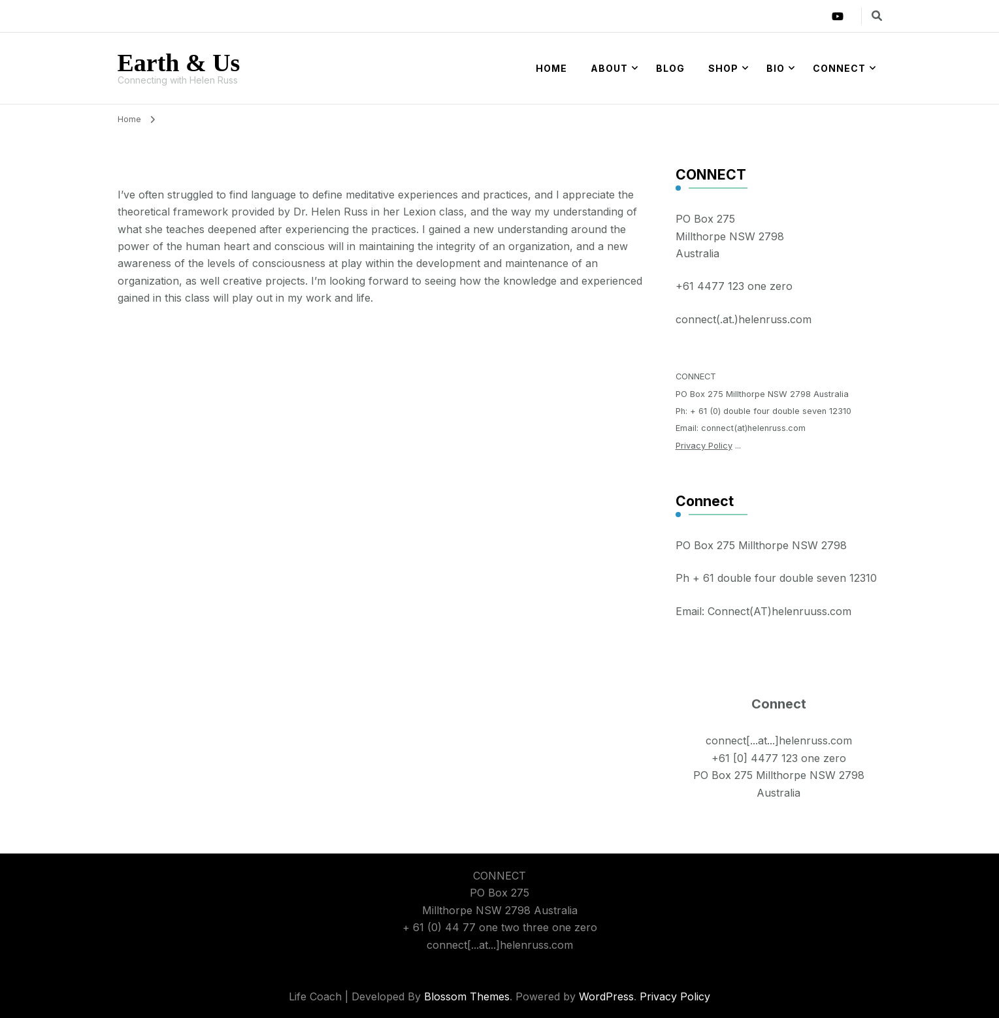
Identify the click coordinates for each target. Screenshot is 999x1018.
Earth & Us (179, 62)
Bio (775, 68)
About (609, 68)
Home (551, 68)
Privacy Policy (704, 446)
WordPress (606, 996)
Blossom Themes (467, 996)
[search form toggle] (877, 15)
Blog (670, 68)
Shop (723, 68)
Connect (839, 68)
